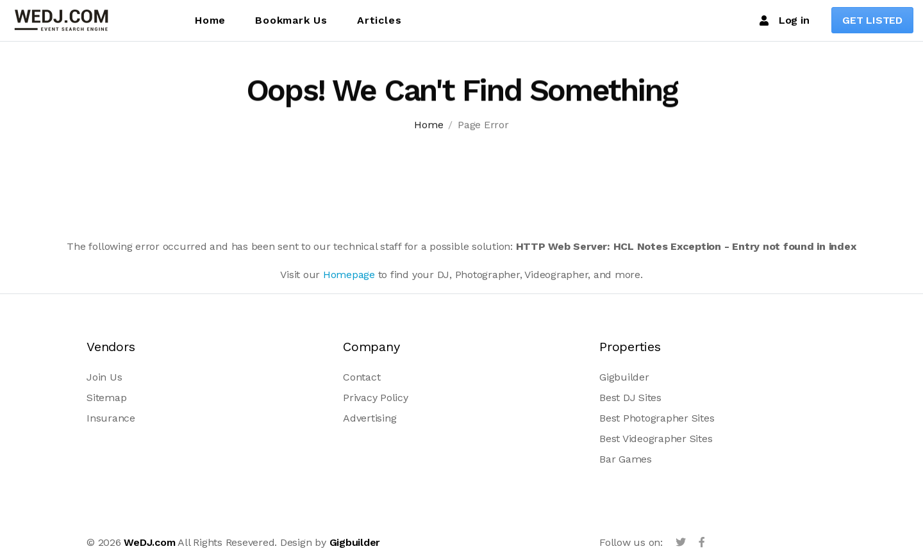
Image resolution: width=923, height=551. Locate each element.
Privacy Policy (375, 397)
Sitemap (106, 397)
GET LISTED (872, 20)
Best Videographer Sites (655, 438)
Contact (361, 377)
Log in (784, 20)
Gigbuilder (624, 377)
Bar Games (625, 459)
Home (210, 20)
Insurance (111, 418)
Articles (379, 20)
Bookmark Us (291, 20)
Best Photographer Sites (656, 418)
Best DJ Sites (630, 397)
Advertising (369, 418)
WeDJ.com (149, 542)
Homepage (349, 274)
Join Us (104, 377)
